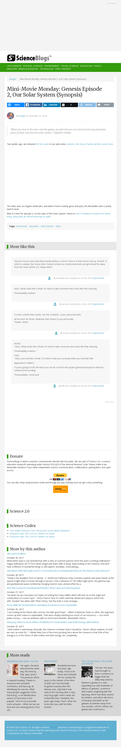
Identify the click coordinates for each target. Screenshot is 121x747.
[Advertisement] (61, 26)
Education (86, 65)
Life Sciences (14, 65)
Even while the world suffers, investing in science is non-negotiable (42, 605)
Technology (47, 68)
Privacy (53, 727)
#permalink (98, 278)
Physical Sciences (33, 65)
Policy (97, 65)
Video (58, 226)
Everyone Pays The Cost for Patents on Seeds (32, 533)
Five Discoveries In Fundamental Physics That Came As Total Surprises (43, 588)
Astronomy (21, 226)
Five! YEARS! (50, 661)
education (34, 226)
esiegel (12, 79)
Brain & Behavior (28, 68)
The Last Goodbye (16, 553)
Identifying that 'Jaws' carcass (22, 661)
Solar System (47, 226)
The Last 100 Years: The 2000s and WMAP (96, 662)
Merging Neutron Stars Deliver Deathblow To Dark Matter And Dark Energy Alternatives (53, 622)
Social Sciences (70, 65)
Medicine (12, 68)
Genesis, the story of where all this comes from (90, 144)
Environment (52, 65)
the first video (42, 144)
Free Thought (63, 68)
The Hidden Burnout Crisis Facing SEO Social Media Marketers (40, 530)
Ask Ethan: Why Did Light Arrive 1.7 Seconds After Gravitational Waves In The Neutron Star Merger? (58, 570)
